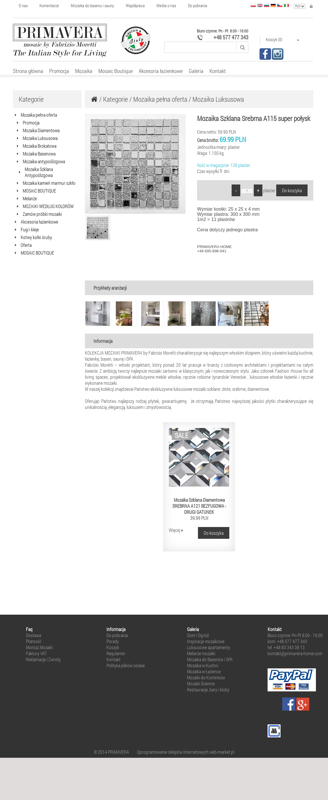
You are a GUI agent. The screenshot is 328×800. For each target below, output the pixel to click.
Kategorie (115, 99)
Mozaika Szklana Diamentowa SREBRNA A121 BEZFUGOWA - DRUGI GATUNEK (199, 506)
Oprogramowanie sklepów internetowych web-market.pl (185, 752)
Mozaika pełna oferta (160, 99)
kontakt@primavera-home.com (295, 653)
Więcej (176, 530)
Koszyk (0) (283, 39)
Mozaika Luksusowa (218, 99)
